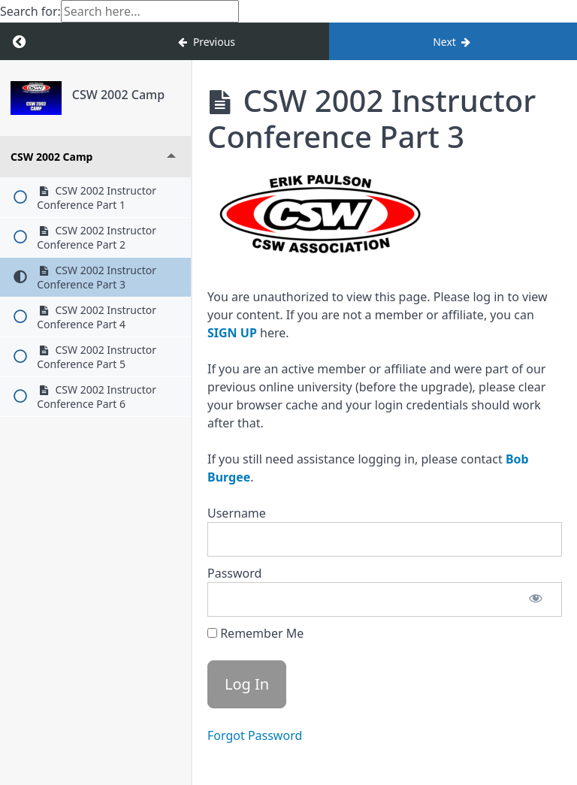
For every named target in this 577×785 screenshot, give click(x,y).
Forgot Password (254, 735)
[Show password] (535, 599)
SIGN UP (232, 333)
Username (236, 513)
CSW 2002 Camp (118, 94)
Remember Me (255, 633)
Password (234, 573)
